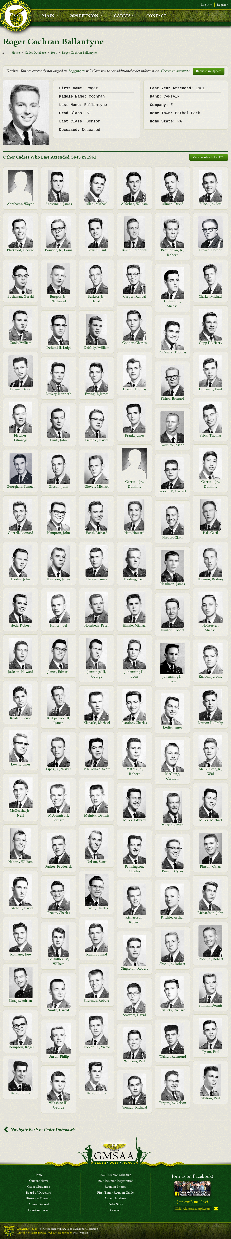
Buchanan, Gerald (20, 296)
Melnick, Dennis (96, 815)
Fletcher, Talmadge (20, 437)
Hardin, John (20, 579)
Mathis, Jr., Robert (134, 771)
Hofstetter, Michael (210, 627)
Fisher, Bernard (172, 398)
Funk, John (58, 440)
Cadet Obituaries (38, 1187)
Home (16, 52)
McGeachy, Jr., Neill (20, 813)
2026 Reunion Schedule (115, 1175)
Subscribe (216, 1209)
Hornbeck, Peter (96, 625)
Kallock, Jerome (210, 676)
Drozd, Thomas (134, 389)
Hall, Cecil (210, 532)
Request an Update (208, 71)
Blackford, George (20, 250)
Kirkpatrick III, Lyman (58, 720)
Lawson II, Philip (210, 722)
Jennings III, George (96, 674)
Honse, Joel (58, 625)
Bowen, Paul (96, 250)
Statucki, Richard (172, 1010)
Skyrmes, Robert (96, 1000)
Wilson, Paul (210, 1098)
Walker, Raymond (172, 1056)
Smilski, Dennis (210, 1005)
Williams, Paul (134, 1061)
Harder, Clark (172, 537)
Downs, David (20, 389)
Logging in (76, 70)
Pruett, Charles (96, 908)
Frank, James (134, 435)
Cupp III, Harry (210, 342)
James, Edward (58, 671)
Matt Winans (80, 1233)
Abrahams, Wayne (20, 203)
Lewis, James (20, 764)
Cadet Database (35, 52)
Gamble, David (96, 440)
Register (222, 5)
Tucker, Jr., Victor (96, 1047)
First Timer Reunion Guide (115, 1193)
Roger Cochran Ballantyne (79, 52)
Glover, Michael (96, 486)
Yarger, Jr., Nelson (172, 1102)
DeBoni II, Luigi (58, 347)
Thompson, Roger (20, 1047)
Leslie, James (172, 727)
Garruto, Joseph (172, 444)
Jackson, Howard (20, 671)
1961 (54, 52)
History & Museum (38, 1198)
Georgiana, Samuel (20, 486)
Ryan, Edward (96, 954)
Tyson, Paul (210, 1051)
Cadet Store (115, 1204)
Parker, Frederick (58, 866)
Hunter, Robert (172, 630)
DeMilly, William (96, 347)
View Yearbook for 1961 (209, 157)
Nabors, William (20, 861)
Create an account (174, 70)
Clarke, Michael (210, 296)
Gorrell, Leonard (20, 532)
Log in (206, 5)
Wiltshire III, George (58, 1105)
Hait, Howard (134, 532)
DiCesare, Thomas (172, 352)
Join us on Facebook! (192, 1176)
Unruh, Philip (58, 1056)
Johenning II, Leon (134, 674)
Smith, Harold (58, 1010)
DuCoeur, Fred (210, 389)
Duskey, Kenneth (58, 393)
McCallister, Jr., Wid (210, 771)
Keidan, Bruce (20, 718)
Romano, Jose (20, 954)
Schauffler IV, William (58, 961)
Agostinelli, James (58, 203)
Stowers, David (134, 1014)
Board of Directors (38, 1193)
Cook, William (20, 342)
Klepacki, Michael (96, 722)
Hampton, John (58, 532)
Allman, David (172, 203)
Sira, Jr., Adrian (20, 1000)
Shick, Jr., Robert (210, 959)
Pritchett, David (20, 908)
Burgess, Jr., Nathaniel (58, 299)
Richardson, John (210, 912)
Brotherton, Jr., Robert (172, 252)
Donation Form (38, 1210)
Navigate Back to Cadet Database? (39, 1129)
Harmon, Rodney (210, 579)
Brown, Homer (210, 250)
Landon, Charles (134, 722)
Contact (115, 1210)
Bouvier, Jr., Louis (58, 250)
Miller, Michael (210, 820)
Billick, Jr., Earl (210, 203)
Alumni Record (38, 1204)
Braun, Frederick (134, 250)
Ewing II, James (96, 393)
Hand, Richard (96, 532)
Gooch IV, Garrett (172, 491)
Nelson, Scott (97, 861)
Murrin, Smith (172, 824)
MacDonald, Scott (96, 769)
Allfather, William (134, 203)
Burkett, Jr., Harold (96, 299)
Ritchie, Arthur (172, 917)
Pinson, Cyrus (210, 866)
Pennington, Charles (134, 869)
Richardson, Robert (134, 919)
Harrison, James (58, 579)
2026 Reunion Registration (115, 1181)
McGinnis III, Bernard (58, 817)
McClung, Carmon (172, 776)
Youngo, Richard (134, 1107)
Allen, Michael (96, 203)
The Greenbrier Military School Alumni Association (68, 1229)
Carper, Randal (134, 296)
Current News (38, 1181)
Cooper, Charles (134, 342)
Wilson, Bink (20, 1093)
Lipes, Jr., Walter (58, 769)
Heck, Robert (21, 625)
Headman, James (172, 583)
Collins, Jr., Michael (172, 303)
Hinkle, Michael (134, 625)
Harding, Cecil (134, 579)
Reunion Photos (115, 1187)
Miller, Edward (134, 820)
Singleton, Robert (134, 968)
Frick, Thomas (210, 435)
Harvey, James (96, 579)
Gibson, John (58, 486)
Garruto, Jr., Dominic (134, 484)
